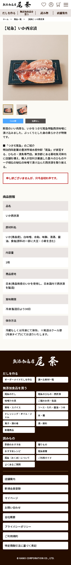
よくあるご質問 (13, 464)
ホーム (6, 19)
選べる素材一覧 (46, 379)
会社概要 (10, 517)
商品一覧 (18, 19)
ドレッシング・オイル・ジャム (18, 415)
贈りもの (42, 444)
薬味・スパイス (13, 407)
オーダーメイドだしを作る (18, 379)
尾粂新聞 (42, 451)
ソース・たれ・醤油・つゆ (51, 407)
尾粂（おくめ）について (17, 457)
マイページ (11, 498)
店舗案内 (10, 479)
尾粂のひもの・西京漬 (49, 394)
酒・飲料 (42, 423)
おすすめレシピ (13, 451)
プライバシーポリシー (18, 526)
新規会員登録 (13, 488)
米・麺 (41, 415)
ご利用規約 (11, 536)
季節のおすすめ (13, 444)
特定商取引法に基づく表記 (21, 545)
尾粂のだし (10, 394)
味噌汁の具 (10, 400)
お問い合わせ (13, 507)
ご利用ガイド (45, 457)
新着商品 (9, 430)
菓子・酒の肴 (11, 423)
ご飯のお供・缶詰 (47, 400)
